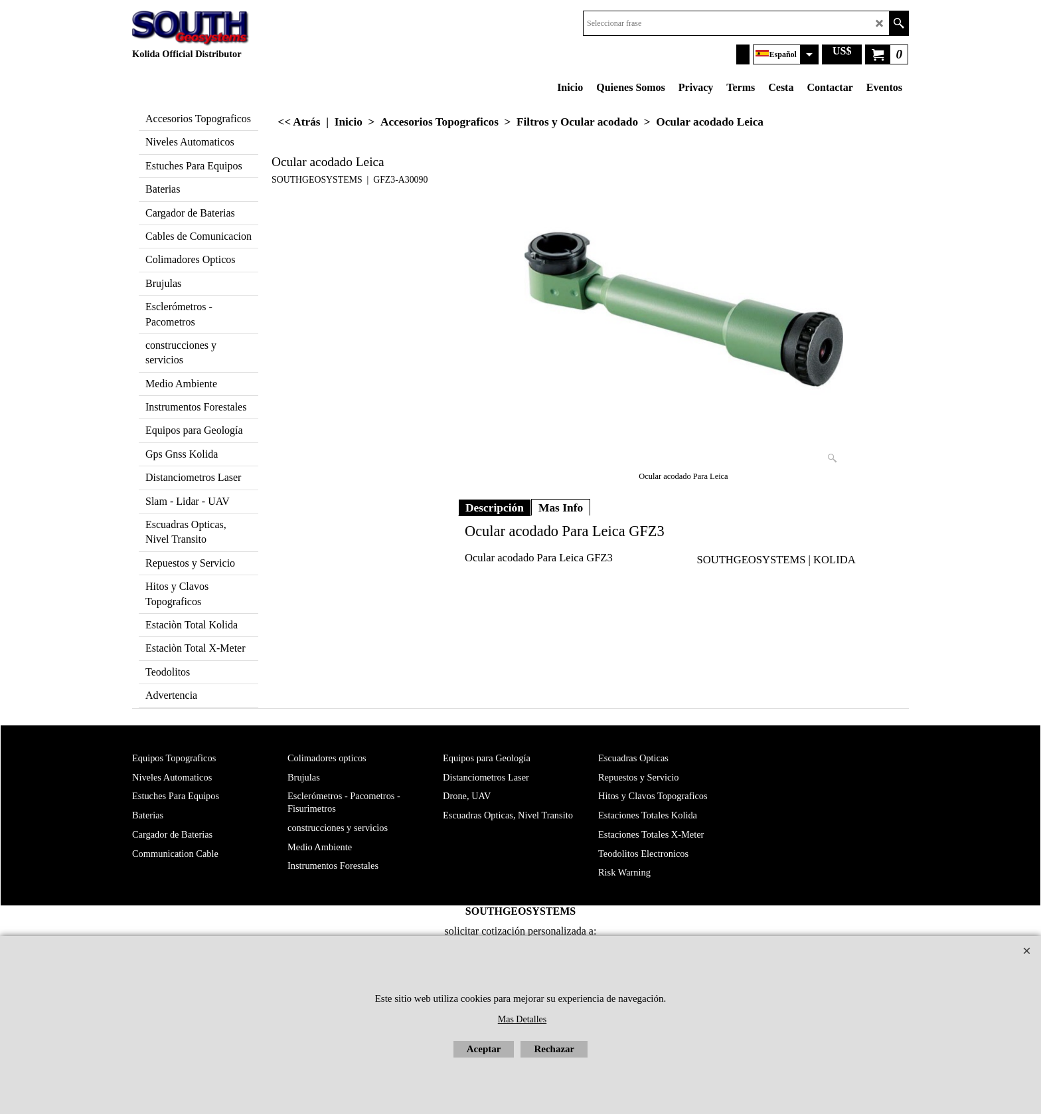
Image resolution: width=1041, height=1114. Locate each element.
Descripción (494, 507)
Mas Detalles (522, 1019)
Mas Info (560, 507)
